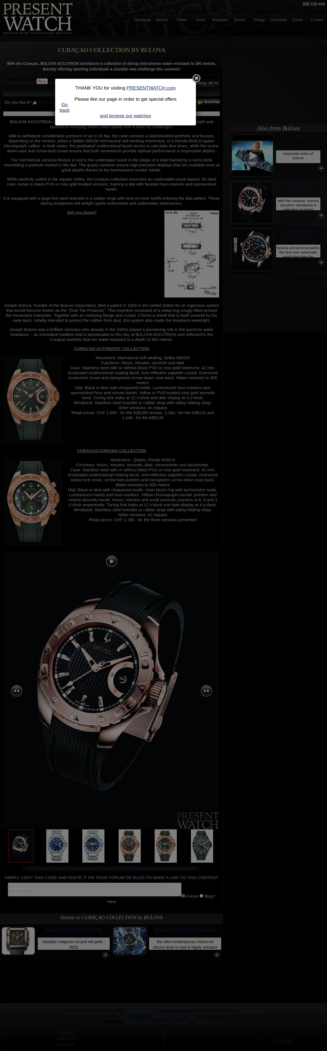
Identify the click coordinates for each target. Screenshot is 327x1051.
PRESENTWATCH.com (151, 88)
